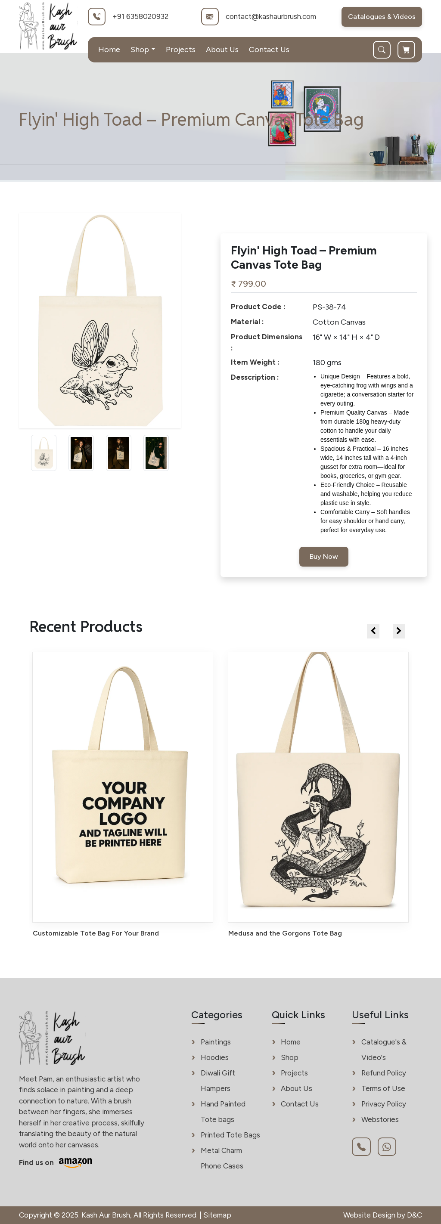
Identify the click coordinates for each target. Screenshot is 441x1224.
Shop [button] (139, 49)
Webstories (380, 1119)
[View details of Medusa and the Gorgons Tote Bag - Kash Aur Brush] (318, 794)
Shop (289, 1057)
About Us (222, 49)
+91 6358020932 (140, 16)
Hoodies (215, 1057)
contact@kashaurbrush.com (271, 16)
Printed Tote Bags (230, 1135)
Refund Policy (383, 1073)
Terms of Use (383, 1088)
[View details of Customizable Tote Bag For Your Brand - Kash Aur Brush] (123, 794)
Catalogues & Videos (382, 16)
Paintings (216, 1042)
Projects (181, 49)
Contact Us (269, 49)
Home (109, 49)
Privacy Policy (383, 1104)
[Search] (385, 50)
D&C (414, 1215)
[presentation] (373, 631)
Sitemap (217, 1215)
